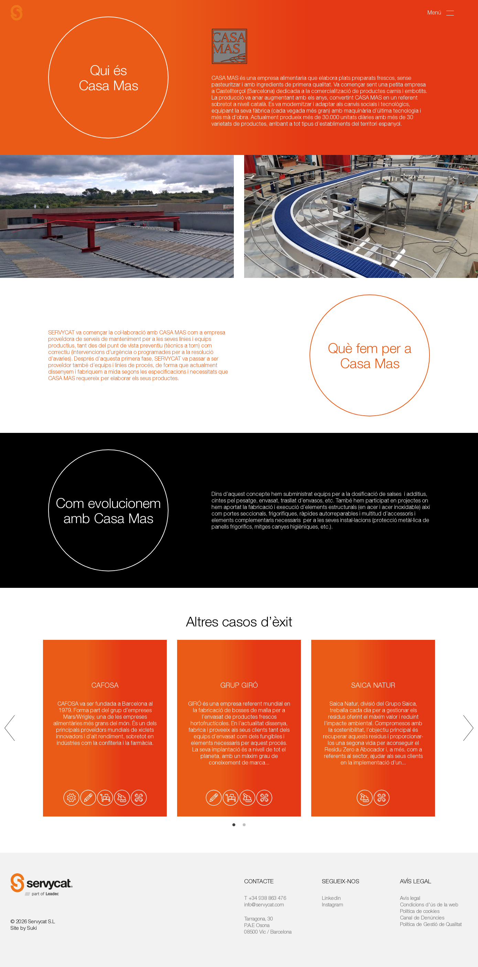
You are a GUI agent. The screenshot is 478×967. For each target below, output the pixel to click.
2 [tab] (244, 825)
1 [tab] (233, 825)
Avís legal (410, 898)
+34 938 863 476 (267, 898)
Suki (32, 928)
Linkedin (331, 898)
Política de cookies (419, 911)
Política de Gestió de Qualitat (431, 924)
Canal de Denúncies (422, 917)
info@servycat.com (264, 904)
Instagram (332, 904)
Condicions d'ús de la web (429, 904)
